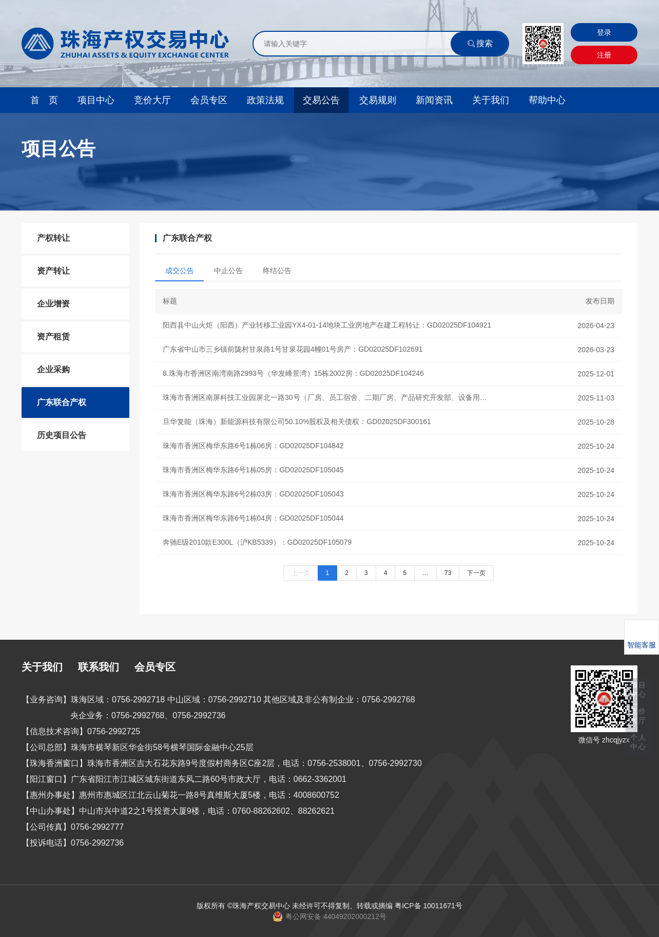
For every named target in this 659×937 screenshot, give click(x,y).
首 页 (44, 100)
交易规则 (377, 100)
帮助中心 (547, 100)
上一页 (301, 573)
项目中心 (95, 100)
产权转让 (53, 238)
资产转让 (53, 270)
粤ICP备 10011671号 (428, 906)
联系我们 (98, 667)
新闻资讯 (434, 100)
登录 (604, 32)
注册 (604, 55)
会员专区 (208, 100)
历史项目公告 (61, 435)
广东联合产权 (61, 402)
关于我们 (490, 100)
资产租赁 (53, 336)
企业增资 (53, 303)
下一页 (476, 573)
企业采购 (53, 369)
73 (447, 573)
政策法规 (265, 100)
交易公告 (321, 100)
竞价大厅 (152, 100)
